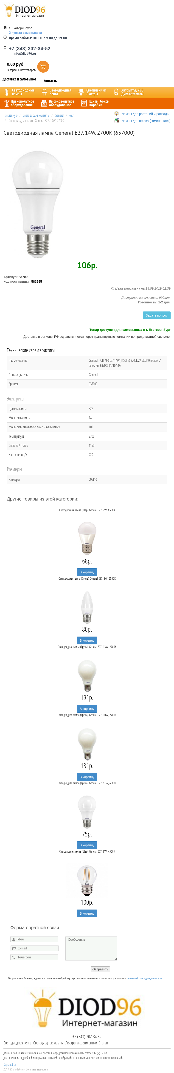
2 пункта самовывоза (25, 33)
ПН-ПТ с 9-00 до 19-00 (38, 38)
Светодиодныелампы (18, 92)
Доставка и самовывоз (19, 79)
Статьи (103, 1043)
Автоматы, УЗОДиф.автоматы (127, 92)
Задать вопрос (157, 315)
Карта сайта (9, 1064)
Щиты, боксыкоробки (94, 103)
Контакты (50, 80)
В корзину (87, 572)
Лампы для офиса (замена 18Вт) (146, 121)
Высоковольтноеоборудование (57, 103)
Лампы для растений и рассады (145, 114)
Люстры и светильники (81, 1043)
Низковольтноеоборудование (18, 103)
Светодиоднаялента (55, 92)
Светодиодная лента (17, 1043)
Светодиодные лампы (48, 1043)
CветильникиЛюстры (91, 92)
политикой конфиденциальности (144, 978)
